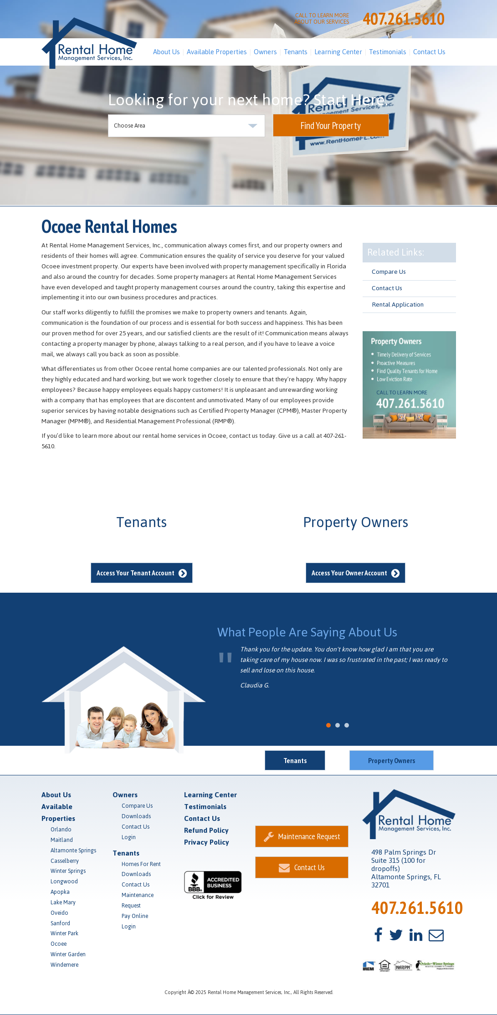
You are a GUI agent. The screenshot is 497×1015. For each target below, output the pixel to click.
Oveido (59, 912)
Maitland (62, 840)
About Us (166, 51)
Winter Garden (68, 954)
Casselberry (65, 861)
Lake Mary (63, 902)
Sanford (60, 923)
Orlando (61, 829)
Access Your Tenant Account (142, 572)
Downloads (136, 816)
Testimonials (387, 51)
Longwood (64, 881)
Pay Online (135, 916)
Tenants (295, 51)
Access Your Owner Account (356, 572)
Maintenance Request (138, 900)
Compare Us (389, 272)
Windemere (64, 964)
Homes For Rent (141, 864)
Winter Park (64, 933)
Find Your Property (331, 125)
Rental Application (398, 304)
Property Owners (391, 760)
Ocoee (59, 943)
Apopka (60, 892)
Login (129, 837)
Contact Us (429, 51)
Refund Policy (206, 830)
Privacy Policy (206, 842)
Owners (265, 51)
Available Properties (217, 51)
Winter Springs (68, 871)
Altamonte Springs (73, 850)
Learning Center (338, 51)
